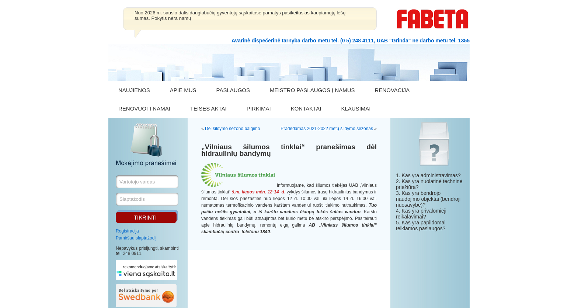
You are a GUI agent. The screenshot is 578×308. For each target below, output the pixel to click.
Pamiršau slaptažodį (136, 238)
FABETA (433, 19)
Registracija (127, 231)
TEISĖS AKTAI (208, 108)
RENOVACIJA (392, 90)
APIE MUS (183, 90)
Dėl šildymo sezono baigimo (232, 128)
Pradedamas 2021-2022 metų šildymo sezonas (327, 128)
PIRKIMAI (259, 108)
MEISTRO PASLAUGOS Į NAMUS (312, 90)
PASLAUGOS (233, 90)
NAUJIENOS (134, 90)
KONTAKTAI (306, 108)
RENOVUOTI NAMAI (144, 108)
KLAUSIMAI (355, 108)
